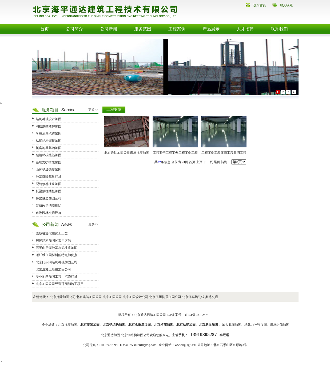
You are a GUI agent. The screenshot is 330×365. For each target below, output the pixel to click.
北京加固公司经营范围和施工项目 (60, 284)
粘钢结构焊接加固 (48, 141)
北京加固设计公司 (135, 297)
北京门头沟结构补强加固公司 (56, 262)
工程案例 (176, 29)
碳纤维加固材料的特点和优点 (56, 255)
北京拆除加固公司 (62, 297)
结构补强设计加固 (48, 119)
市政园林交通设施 (48, 213)
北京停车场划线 (193, 297)
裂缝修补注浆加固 (48, 184)
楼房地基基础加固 (48, 148)
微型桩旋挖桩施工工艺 (52, 233)
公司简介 (74, 29)
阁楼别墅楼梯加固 (48, 126)
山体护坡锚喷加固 (48, 169)
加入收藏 (286, 5)
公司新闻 (108, 29)
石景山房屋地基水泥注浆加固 (56, 248)
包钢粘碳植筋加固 (48, 155)
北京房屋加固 (208, 325)
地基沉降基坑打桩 (48, 177)
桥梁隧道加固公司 (48, 198)
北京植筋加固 (163, 325)
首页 (44, 29)
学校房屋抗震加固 (48, 133)
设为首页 (259, 5)
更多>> (93, 110)
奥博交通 (211, 297)
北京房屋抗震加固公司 (165, 297)
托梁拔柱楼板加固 (48, 191)
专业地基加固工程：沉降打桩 (56, 276)
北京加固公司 (112, 297)
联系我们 (279, 29)
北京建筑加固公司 (89, 297)
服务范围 (142, 29)
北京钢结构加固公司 (135, 335)
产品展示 (211, 29)
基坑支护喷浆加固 (48, 162)
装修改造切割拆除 (48, 205)
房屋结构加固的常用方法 (53, 240)
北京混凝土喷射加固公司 (53, 269)
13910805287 (203, 334)
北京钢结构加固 (114, 325)
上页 (199, 162)
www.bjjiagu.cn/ (185, 345)
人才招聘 (245, 29)
